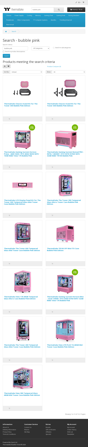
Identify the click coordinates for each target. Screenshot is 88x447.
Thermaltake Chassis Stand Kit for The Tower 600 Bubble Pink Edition (63, 105)
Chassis (8, 15)
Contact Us (27, 427)
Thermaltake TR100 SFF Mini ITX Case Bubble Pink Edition (63, 249)
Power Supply (19, 15)
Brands (48, 427)
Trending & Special (66, 20)
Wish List (70, 432)
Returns (26, 430)
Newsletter (70, 434)
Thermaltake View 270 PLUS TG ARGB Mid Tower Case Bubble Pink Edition (64, 346)
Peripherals (10, 20)
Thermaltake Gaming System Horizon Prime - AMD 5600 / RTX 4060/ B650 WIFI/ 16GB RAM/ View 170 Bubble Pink (21, 154)
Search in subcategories (62, 48)
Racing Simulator (74, 15)
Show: (49, 72)
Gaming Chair (48, 15)
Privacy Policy (7, 432)
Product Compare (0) (54, 66)
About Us (6, 427)
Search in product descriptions (14, 51)
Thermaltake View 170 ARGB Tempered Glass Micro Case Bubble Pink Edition (21, 298)
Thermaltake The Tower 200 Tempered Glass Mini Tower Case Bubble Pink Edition (22, 346)
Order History (71, 430)
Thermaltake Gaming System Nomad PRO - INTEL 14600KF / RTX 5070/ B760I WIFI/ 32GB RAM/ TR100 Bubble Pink (65, 154)
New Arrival (10, 25)
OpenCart (14, 442)
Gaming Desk (60, 15)
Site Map (27, 432)
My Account (71, 427)
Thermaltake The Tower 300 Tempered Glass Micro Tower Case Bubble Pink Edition (64, 202)
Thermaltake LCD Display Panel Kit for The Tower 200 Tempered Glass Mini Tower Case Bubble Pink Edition (22, 202)
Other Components (23, 20)
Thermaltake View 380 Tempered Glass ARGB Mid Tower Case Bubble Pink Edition (22, 394)
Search (14, 31)
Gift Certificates (51, 430)
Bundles (53, 20)
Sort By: (6, 72)
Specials (48, 434)
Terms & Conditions (9, 434)
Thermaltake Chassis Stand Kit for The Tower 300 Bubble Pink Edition (20, 105)
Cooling (29, 15)
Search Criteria (7, 45)
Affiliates (48, 432)
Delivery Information (9, 430)
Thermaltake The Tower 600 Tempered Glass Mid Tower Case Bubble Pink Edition (22, 249)
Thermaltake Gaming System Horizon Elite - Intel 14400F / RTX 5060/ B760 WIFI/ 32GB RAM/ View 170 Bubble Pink (65, 299)
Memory (38, 15)
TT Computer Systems (40, 20)
